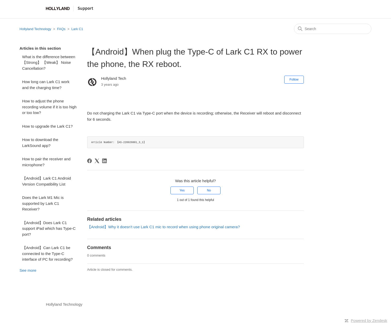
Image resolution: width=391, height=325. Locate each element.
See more (28, 270)
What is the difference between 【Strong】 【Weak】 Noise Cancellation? (48, 63)
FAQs (61, 29)
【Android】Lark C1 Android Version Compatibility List (46, 181)
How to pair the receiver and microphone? (46, 162)
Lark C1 (77, 29)
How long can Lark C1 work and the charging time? (45, 85)
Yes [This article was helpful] (182, 190)
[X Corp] (97, 161)
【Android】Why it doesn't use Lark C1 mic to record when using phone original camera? (163, 227)
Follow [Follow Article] (294, 79)
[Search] (332, 29)
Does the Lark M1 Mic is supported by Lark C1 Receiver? (43, 203)
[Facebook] (89, 161)
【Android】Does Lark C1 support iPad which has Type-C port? (49, 228)
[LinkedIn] (104, 161)
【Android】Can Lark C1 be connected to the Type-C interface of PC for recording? (47, 253)
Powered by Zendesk (369, 320)
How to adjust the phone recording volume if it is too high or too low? (49, 107)
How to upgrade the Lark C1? (47, 126)
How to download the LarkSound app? (40, 142)
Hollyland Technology (35, 29)
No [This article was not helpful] (209, 190)
